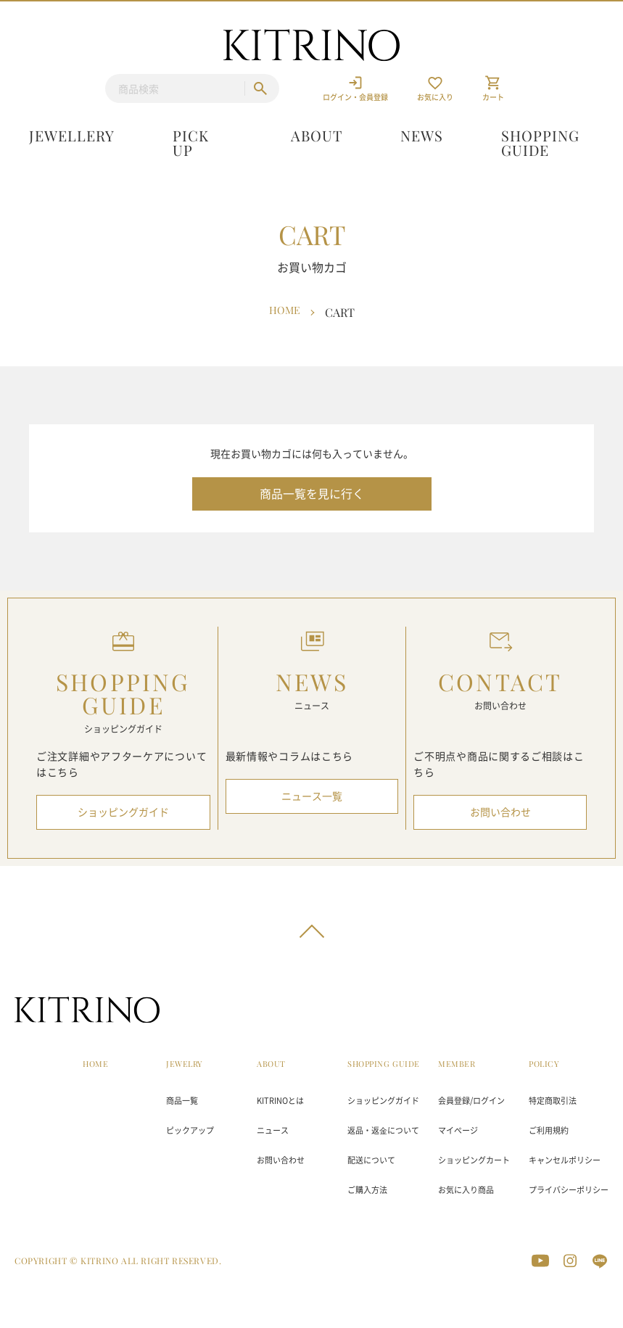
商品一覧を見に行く (312, 494)
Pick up (191, 142)
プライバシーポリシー (568, 1190)
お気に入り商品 (466, 1190)
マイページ (458, 1130)
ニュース (273, 1130)
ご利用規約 (549, 1130)
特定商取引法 (553, 1101)
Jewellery (72, 135)
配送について (371, 1160)
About (316, 135)
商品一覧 (182, 1101)
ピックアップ (190, 1130)
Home (284, 311)
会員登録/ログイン (471, 1101)
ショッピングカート (474, 1160)
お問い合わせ (500, 812)
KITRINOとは (280, 1101)
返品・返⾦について (383, 1130)
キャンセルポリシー (565, 1160)
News (421, 135)
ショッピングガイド (123, 812)
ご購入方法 (367, 1190)
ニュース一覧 (311, 796)
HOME (95, 1064)
